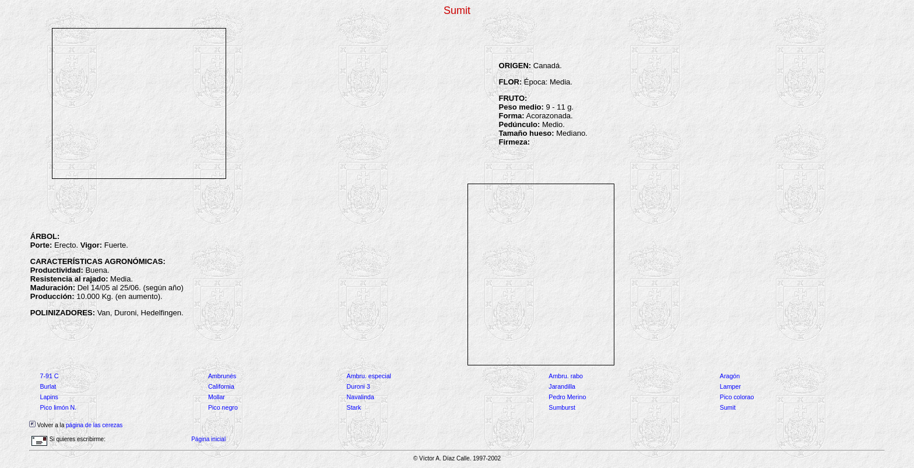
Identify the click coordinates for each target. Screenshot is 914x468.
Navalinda (360, 396)
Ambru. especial (369, 375)
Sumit (728, 407)
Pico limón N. (58, 407)
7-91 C (49, 375)
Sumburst (562, 407)
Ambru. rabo (566, 375)
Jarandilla (562, 386)
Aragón (730, 375)
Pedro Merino (567, 396)
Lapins (49, 396)
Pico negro (223, 407)
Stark (354, 407)
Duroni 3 (358, 386)
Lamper (730, 386)
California (221, 386)
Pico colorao (737, 396)
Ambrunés (222, 375)
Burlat (48, 386)
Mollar (216, 396)
